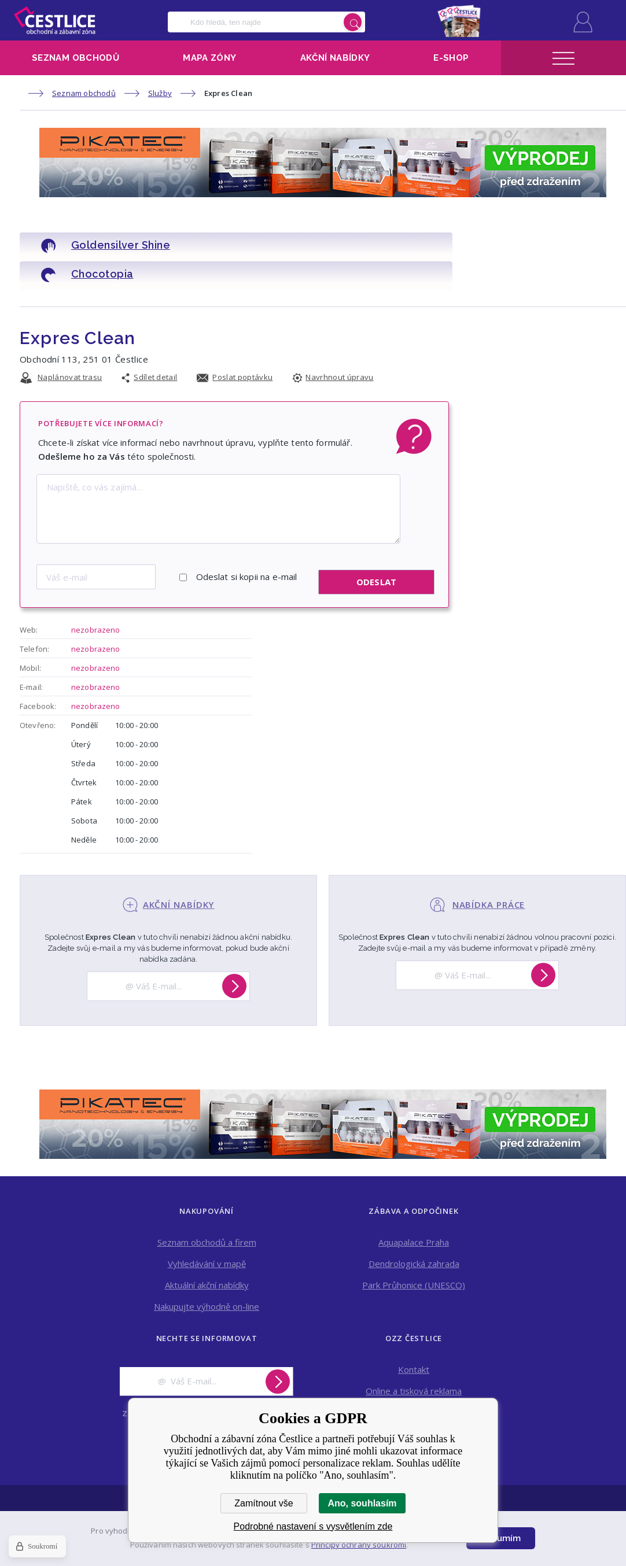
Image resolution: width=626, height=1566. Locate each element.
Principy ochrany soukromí (358, 1544)
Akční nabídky (335, 58)
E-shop (451, 58)
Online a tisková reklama (414, 1356)
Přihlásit (583, 22)
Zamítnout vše (263, 1503)
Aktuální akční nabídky (207, 1251)
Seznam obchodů (75, 58)
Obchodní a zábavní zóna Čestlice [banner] (54, 20)
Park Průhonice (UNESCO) (413, 1251)
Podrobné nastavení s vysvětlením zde (313, 1526)
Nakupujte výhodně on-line (206, 1272)
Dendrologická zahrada (414, 1229)
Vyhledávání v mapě (207, 1229)
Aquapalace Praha (413, 1208)
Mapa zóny (209, 58)
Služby (160, 93)
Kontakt (413, 1335)
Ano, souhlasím (361, 1503)
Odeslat (376, 548)
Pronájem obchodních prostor (414, 1378)
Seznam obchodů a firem (206, 1208)
